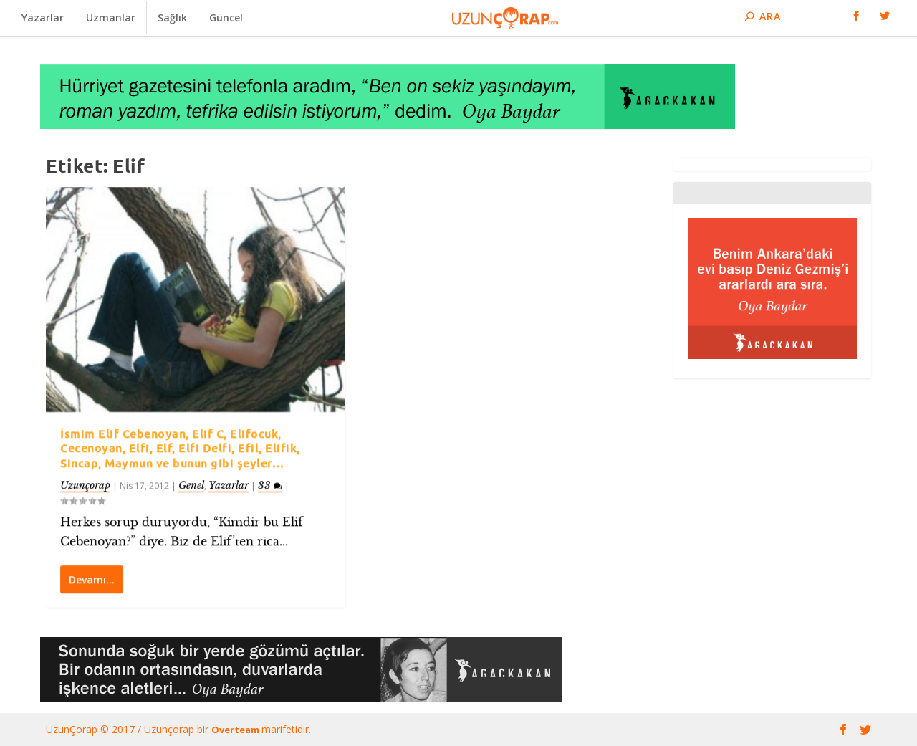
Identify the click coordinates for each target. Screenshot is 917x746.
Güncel (226, 17)
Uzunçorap (85, 484)
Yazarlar (42, 17)
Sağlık (172, 17)
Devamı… (92, 578)
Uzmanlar (110, 17)
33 (270, 485)
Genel (191, 484)
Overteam (236, 729)
